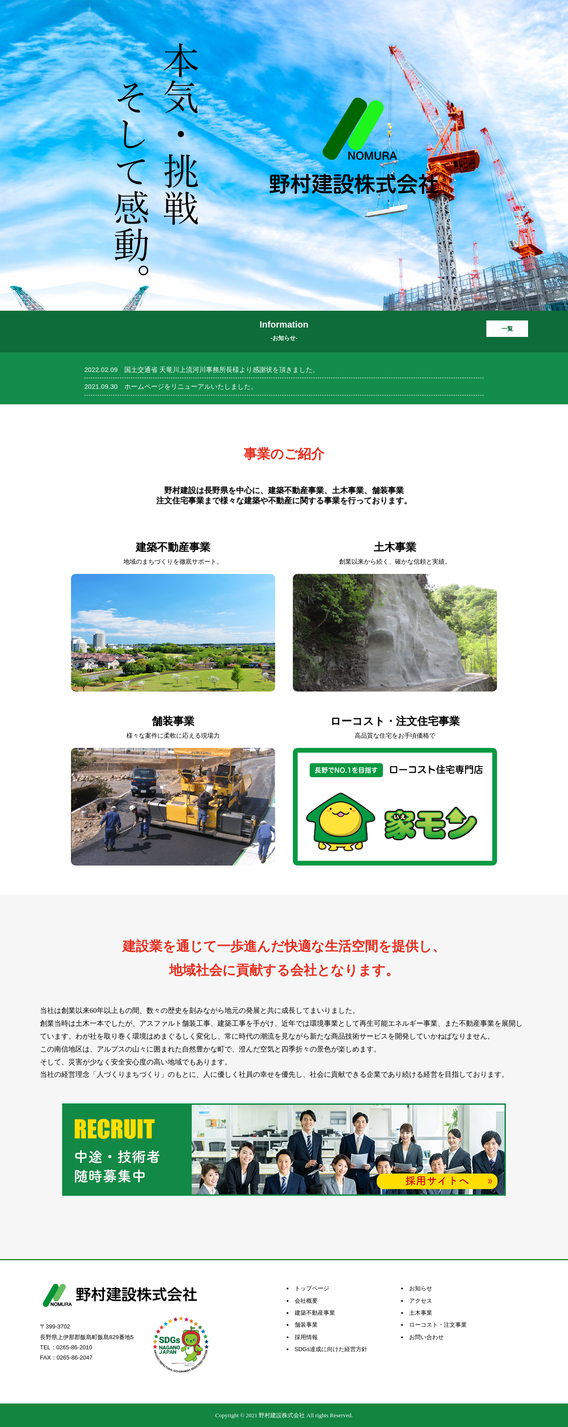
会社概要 (306, 1300)
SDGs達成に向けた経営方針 (331, 1349)
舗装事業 (306, 1324)
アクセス (420, 1300)
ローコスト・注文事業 (438, 1324)
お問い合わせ (426, 1337)
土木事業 (420, 1312)
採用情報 (306, 1337)
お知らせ (420, 1288)
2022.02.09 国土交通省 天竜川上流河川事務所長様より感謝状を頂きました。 (201, 369)
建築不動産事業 (315, 1312)
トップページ (312, 1288)
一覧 (507, 328)
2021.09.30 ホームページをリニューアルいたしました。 (170, 386)
